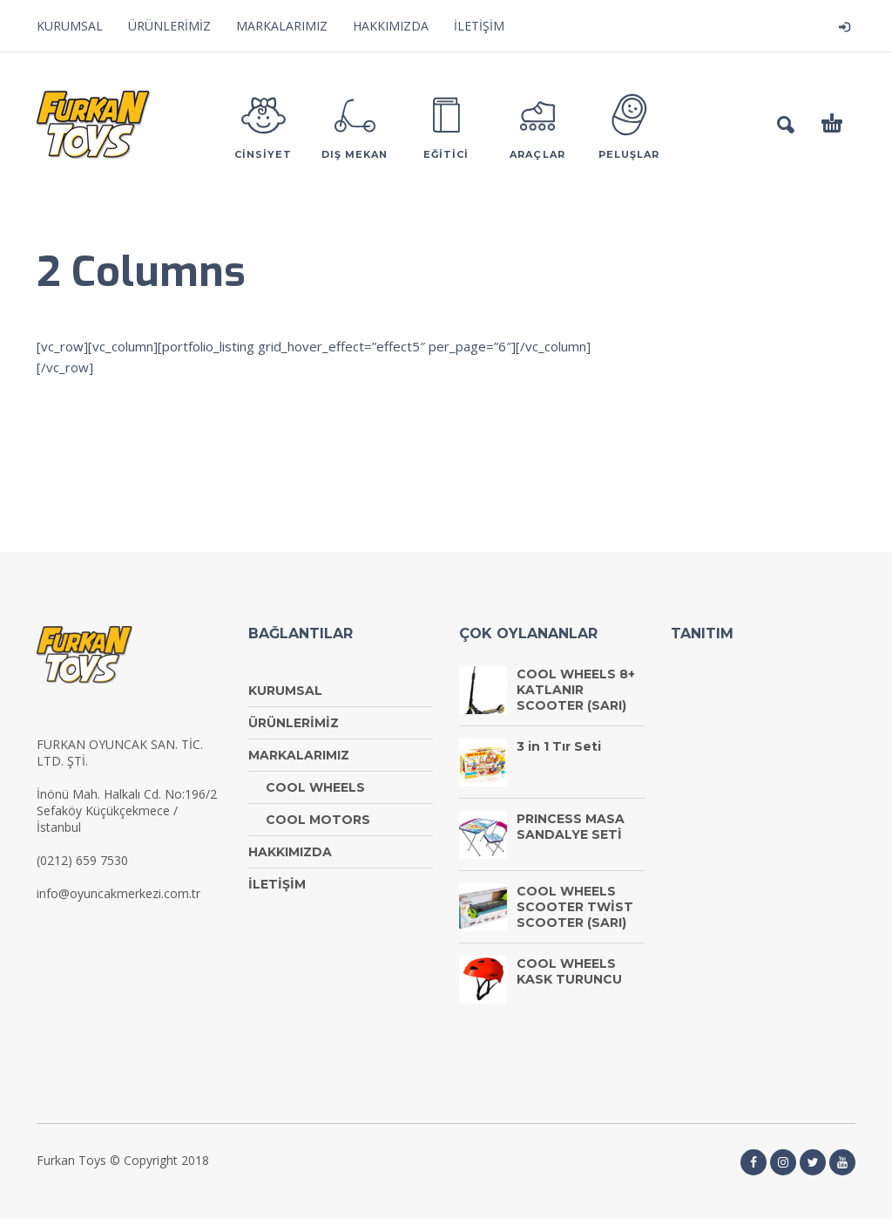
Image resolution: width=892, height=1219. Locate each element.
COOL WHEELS (315, 787)
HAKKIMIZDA (391, 25)
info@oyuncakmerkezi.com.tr (118, 893)
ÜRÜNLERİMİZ (169, 25)
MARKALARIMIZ (282, 25)
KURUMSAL (70, 25)
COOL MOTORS (318, 819)
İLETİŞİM (479, 25)
